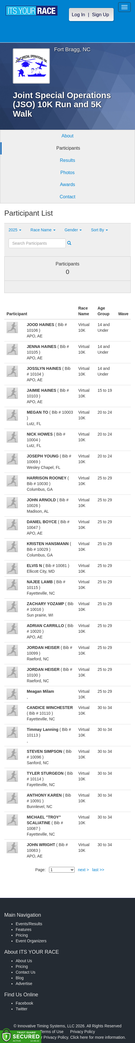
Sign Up (100, 14)
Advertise (24, 983)
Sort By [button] (99, 230)
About (67, 135)
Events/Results (29, 924)
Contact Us (25, 972)
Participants (68, 148)
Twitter (21, 1009)
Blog (20, 978)
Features (23, 929)
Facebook (24, 1003)
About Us (24, 961)
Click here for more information (97, 1037)
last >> (98, 869)
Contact (67, 196)
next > (83, 869)
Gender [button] (73, 230)
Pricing (22, 935)
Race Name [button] (43, 230)
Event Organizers (31, 941)
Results (67, 160)
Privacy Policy (82, 1031)
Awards (67, 184)
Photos (67, 172)
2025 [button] (15, 230)
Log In (78, 14)
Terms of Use (52, 1031)
